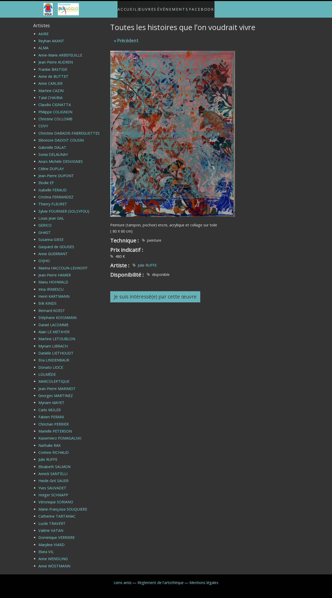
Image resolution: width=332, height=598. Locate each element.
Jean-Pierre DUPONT (56, 171)
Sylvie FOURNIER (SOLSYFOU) (63, 207)
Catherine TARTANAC (56, 512)
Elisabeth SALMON (54, 462)
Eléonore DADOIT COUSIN (61, 136)
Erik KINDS (47, 299)
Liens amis (123, 578)
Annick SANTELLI (52, 469)
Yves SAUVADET (52, 483)
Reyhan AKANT (51, 36)
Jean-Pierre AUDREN (55, 57)
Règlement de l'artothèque (160, 578)
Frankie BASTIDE (52, 64)
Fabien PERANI (51, 412)
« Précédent (126, 36)
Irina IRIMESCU (51, 285)
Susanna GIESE (51, 235)
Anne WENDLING (53, 554)
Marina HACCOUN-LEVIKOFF (62, 263)
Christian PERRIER (53, 419)
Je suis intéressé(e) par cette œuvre (155, 292)
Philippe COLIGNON (55, 107)
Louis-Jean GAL (51, 214)
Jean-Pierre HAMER (54, 270)
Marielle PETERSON (55, 427)
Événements (175, 7)
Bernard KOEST (51, 306)
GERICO (45, 221)
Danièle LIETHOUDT (56, 348)
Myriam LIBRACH (53, 341)
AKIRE (43, 29)
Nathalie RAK (49, 441)
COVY (43, 121)
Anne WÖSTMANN (54, 561)
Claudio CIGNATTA (54, 100)
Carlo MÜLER (49, 405)
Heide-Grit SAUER (53, 476)
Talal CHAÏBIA (50, 93)
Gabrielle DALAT (52, 143)
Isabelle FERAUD (52, 185)
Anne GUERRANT (53, 249)
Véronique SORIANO (55, 497)
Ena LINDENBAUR (53, 355)
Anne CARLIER (50, 79)
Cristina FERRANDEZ (55, 192)
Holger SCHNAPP (53, 490)
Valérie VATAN (50, 526)
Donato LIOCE (50, 362)
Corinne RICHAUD (53, 448)
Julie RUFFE (147, 261)
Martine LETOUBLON (56, 334)
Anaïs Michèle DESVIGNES (60, 157)
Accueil (122, 7)
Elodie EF (46, 178)
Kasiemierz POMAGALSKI (59, 434)
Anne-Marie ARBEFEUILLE (60, 50)
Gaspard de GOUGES (56, 242)
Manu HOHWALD (53, 277)
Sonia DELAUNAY (53, 150)
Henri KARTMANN (54, 292)
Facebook (207, 7)
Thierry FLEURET (52, 199)
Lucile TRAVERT (52, 519)
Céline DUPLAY (51, 164)
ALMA (43, 43)
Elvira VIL (46, 547)
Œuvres (146, 7)
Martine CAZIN (51, 86)
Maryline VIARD (51, 540)
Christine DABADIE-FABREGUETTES (69, 129)
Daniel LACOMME (53, 320)
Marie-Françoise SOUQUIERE (62, 505)
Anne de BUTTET (53, 72)
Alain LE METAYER (54, 327)
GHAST (44, 228)
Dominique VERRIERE (56, 533)
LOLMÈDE (47, 370)
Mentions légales (203, 578)
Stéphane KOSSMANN (57, 313)
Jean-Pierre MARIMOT (57, 384)
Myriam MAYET (51, 398)
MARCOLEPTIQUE (53, 377)
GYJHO (44, 256)
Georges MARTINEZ (55, 391)
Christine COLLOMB (55, 114)
